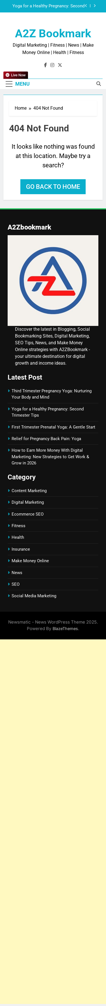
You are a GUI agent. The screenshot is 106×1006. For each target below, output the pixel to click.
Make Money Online (30, 560)
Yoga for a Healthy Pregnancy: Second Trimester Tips (48, 6)
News (17, 572)
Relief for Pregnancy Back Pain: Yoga (46, 438)
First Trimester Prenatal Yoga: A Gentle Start (53, 427)
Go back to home (53, 186)
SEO (16, 584)
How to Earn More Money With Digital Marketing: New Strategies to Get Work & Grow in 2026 (50, 457)
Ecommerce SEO (28, 514)
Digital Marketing (28, 502)
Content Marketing (29, 490)
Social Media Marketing (34, 595)
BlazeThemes (65, 628)
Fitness (18, 525)
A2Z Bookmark (53, 33)
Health (18, 537)
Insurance (21, 549)
